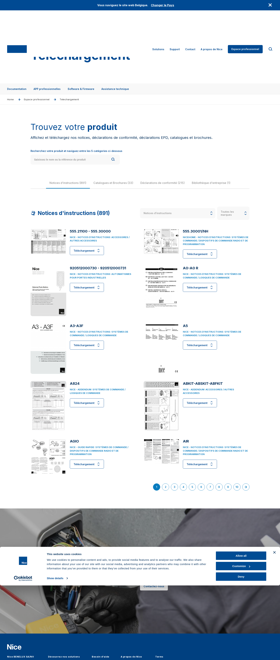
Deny (241, 651)
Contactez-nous (154, 594)
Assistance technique (115, 88)
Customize (241, 640)
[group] (73, 187)
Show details (55, 652)
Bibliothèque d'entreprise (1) (216, 187)
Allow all (241, 630)
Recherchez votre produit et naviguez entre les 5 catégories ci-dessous (76, 155)
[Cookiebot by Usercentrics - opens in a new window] (23, 653)
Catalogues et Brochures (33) (119, 187)
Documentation (16, 88)
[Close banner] (274, 627)
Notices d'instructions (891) (73, 187)
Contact (190, 27)
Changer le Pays (162, 5)
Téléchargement (87, 254)
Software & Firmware (81, 88)
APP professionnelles (47, 88)
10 (238, 487)
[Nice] (17, 27)
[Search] (113, 163)
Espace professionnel (245, 27)
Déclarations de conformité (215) (168, 187)
